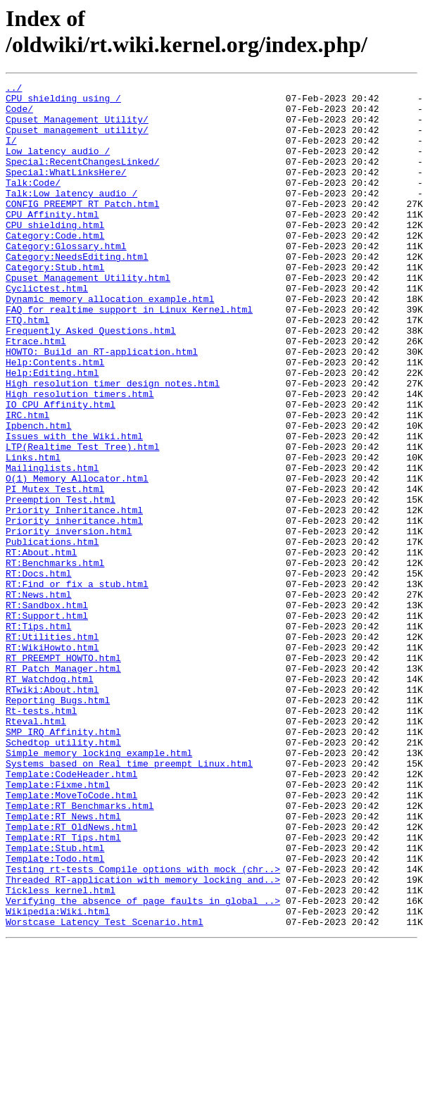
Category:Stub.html (55, 304)
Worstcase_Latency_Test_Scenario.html (104, 1090)
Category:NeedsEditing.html (77, 292)
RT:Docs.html (39, 672)
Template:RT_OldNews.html (71, 976)
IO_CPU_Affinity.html (60, 469)
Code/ (19, 114)
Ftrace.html (36, 393)
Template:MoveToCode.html (71, 938)
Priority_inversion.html (69, 621)
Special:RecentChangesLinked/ (82, 178)
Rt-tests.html (41, 837)
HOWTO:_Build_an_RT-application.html (102, 406)
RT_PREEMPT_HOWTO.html (63, 773)
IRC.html (27, 482)
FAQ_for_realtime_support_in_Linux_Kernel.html (129, 355)
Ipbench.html (39, 495)
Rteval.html (36, 849)
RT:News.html (39, 697)
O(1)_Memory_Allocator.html (77, 558)
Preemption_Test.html (60, 583)
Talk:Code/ (33, 203)
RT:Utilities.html (52, 748)
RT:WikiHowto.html (52, 761)
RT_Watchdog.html (50, 799)
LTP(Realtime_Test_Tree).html (82, 520)
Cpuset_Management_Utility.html (88, 317)
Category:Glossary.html (66, 279)
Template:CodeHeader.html (71, 913)
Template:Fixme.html (58, 925)
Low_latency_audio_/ (58, 165)
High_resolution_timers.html (80, 457)
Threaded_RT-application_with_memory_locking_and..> (143, 1039)
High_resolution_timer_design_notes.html (113, 444)
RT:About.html (41, 647)
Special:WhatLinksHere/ (66, 190)
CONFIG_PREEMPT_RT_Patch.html (82, 228)
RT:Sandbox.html (47, 710)
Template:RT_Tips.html (63, 989)
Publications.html (52, 634)
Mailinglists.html (52, 545)
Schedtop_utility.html (63, 875)
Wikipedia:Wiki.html (58, 1077)
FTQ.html (27, 368)
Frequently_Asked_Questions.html (91, 381)
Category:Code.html (55, 266)
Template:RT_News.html (63, 963)
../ (14, 89)
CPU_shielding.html (55, 254)
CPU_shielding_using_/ (63, 102)
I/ (11, 152)
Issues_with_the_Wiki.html (74, 507)
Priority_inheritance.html (74, 609)
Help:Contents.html (55, 419)
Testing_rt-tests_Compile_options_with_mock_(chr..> (143, 1027)
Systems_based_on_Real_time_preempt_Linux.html (129, 900)
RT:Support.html (47, 723)
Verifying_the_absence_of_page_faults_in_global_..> (143, 1065)
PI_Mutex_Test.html (55, 571)
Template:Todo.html (55, 1014)
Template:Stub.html (55, 1001)
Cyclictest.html (47, 330)
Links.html (33, 533)
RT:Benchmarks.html (55, 659)
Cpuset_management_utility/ (77, 140)
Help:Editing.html (52, 431)
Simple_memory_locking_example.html (99, 887)
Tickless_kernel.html (60, 1052)
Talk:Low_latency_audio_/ (71, 216)
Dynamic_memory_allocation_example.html (110, 343)
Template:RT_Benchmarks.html (80, 951)
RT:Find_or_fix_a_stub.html (77, 685)
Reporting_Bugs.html (58, 824)
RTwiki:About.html (52, 811)
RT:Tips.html (39, 735)
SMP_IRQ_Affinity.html (63, 862)
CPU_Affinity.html (52, 241)
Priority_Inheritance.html (74, 596)
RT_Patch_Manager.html (63, 786)
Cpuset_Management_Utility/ (77, 127)
